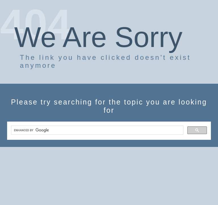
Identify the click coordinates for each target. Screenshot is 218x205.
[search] (96, 130)
